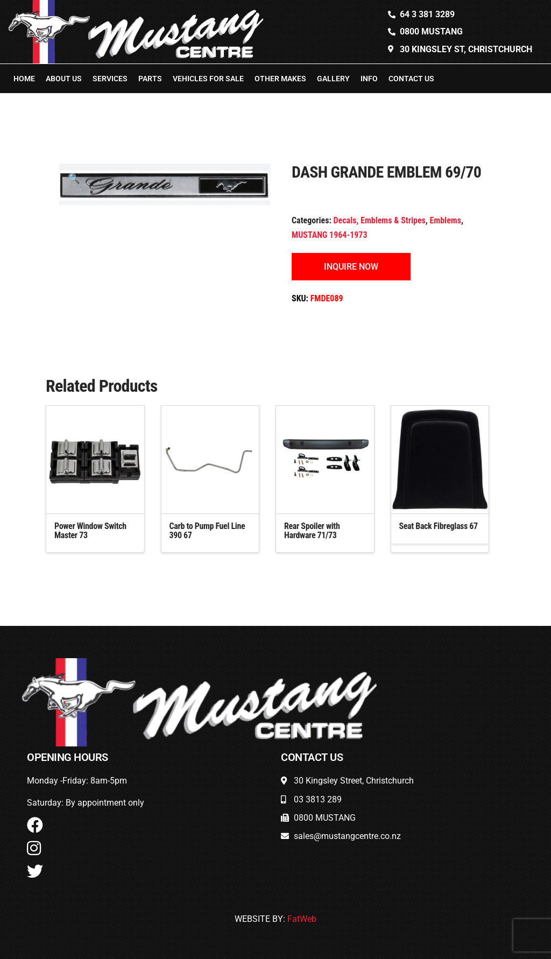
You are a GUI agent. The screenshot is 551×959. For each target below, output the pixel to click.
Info (369, 78)
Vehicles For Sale (208, 78)
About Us (64, 78)
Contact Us (411, 78)
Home (24, 78)
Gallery (333, 78)
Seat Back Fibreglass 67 (438, 526)
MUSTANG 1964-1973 (330, 235)
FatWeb (301, 919)
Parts (150, 78)
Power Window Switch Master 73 (90, 530)
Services (110, 78)
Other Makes (280, 78)
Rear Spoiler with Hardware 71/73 (312, 530)
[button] (74, 178)
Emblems (445, 220)
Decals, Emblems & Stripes (380, 220)
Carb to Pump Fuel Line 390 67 (207, 530)
